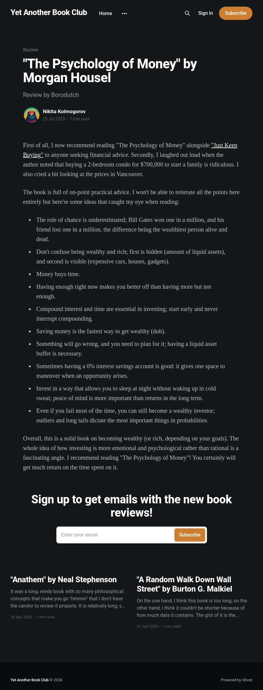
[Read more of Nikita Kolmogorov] (31, 115)
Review (31, 50)
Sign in (205, 13)
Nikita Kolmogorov (64, 111)
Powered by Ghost (236, 680)
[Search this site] (187, 13)
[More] (124, 13)
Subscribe (235, 13)
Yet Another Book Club (49, 12)
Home (105, 13)
